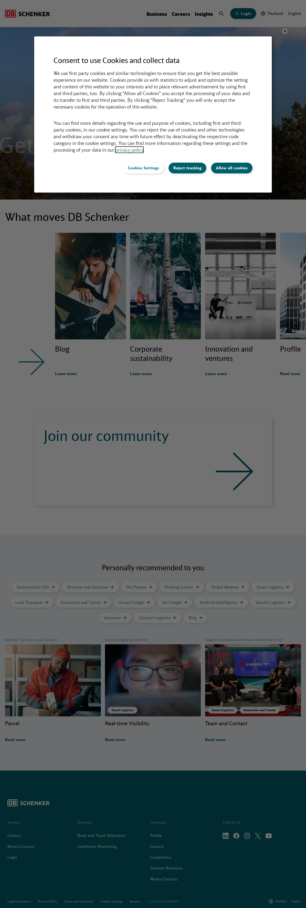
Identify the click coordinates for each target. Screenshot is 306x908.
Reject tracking (187, 168)
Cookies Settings (143, 168)
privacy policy (129, 150)
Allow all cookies (232, 168)
